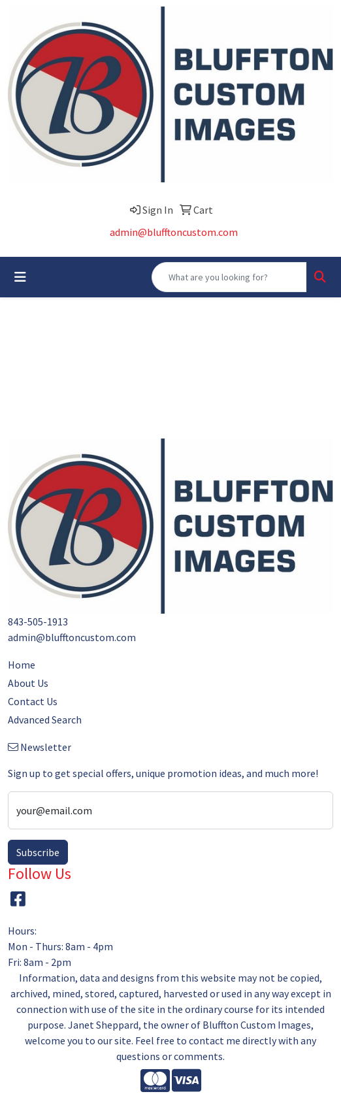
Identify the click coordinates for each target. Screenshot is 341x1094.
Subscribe (37, 852)
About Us (28, 682)
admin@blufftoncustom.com (174, 232)
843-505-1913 (38, 621)
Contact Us (32, 701)
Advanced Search (45, 719)
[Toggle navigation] (20, 277)
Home (21, 664)
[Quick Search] (229, 277)
